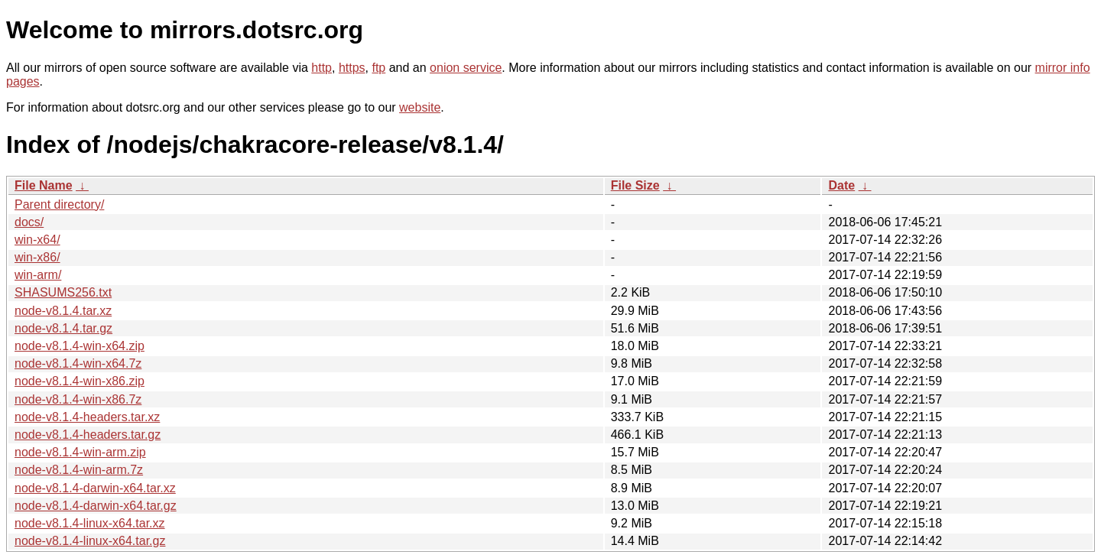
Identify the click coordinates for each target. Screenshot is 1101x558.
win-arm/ (38, 274)
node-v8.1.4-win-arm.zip (80, 452)
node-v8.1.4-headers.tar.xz (87, 416)
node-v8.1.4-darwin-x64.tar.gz (96, 505)
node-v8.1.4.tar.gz (63, 328)
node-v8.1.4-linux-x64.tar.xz (90, 523)
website (419, 107)
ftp (378, 67)
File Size (635, 185)
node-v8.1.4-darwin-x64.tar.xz (95, 488)
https (352, 67)
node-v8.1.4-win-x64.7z (78, 363)
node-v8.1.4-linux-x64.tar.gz (90, 540)
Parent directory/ (59, 204)
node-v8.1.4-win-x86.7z (78, 399)
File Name (44, 185)
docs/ (29, 222)
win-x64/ (37, 239)
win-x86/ (37, 257)
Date (841, 185)
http (321, 67)
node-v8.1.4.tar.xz (63, 310)
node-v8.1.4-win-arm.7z (79, 469)
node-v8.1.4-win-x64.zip (80, 345)
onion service (466, 67)
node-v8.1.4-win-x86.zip (80, 381)
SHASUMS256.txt (63, 292)
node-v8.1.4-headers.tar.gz (88, 434)
